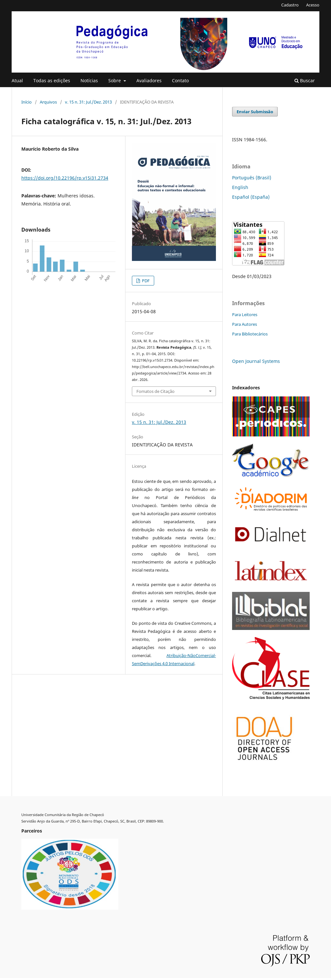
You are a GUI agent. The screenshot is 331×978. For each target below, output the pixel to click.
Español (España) (251, 197)
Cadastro (290, 5)
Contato (180, 80)
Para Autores (244, 324)
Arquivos (48, 102)
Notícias (89, 80)
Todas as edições (51, 80)
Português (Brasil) (251, 178)
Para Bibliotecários (250, 334)
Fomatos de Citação (155, 391)
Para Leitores (244, 314)
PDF (145, 281)
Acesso (312, 5)
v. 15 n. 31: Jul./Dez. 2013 (88, 102)
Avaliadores (149, 80)
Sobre (115, 80)
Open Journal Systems (256, 361)
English (240, 187)
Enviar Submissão (255, 112)
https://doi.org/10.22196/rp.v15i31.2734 (64, 178)
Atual (17, 80)
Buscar (304, 80)
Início (26, 102)
